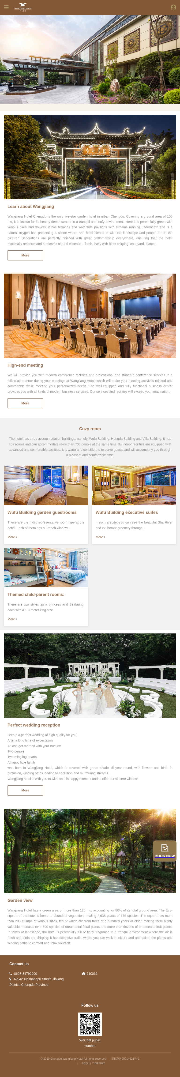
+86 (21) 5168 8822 (92, 1063)
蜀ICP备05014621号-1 (125, 1058)
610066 (92, 973)
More (25, 255)
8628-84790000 (25, 973)
